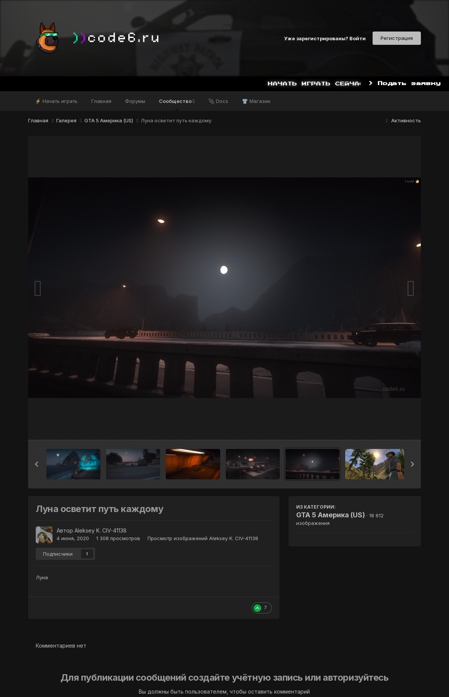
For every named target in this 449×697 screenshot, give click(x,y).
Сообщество (177, 104)
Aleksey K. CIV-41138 (101, 530)
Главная (101, 101)
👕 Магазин (256, 101)
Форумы (135, 101)
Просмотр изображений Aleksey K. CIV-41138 (203, 538)
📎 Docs (218, 101)
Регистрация (397, 38)
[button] (36, 464)
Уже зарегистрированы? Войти (325, 38)
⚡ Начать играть (56, 101)
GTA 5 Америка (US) (330, 515)
